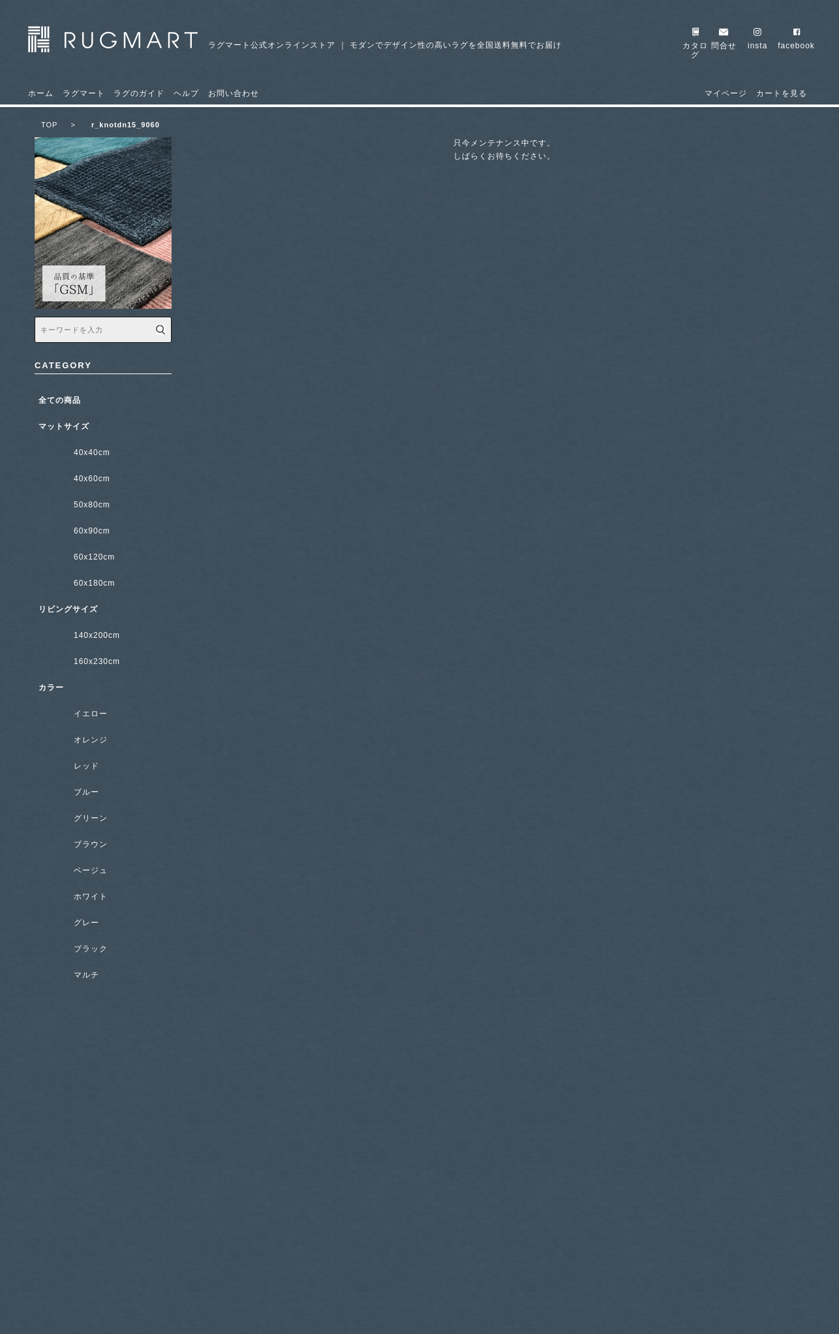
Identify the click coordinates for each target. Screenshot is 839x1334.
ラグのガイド (139, 93)
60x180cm (94, 583)
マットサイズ (63, 426)
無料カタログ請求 (103, 1096)
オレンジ (91, 739)
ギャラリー (103, 1203)
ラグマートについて (103, 1042)
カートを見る (781, 93)
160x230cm (97, 661)
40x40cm (92, 452)
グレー (86, 922)
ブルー (86, 792)
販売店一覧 (103, 1256)
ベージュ (91, 870)
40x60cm (92, 478)
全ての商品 (59, 400)
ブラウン (91, 844)
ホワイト (91, 896)
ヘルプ (186, 93)
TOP (58, 125)
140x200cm (97, 635)
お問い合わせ (233, 93)
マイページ (726, 93)
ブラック (91, 948)
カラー (51, 687)
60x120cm (94, 557)
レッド (86, 765)
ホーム (40, 93)
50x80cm (92, 504)
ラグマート (84, 93)
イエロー (91, 713)
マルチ (86, 974)
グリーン (91, 818)
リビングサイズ (68, 609)
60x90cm (92, 530)
